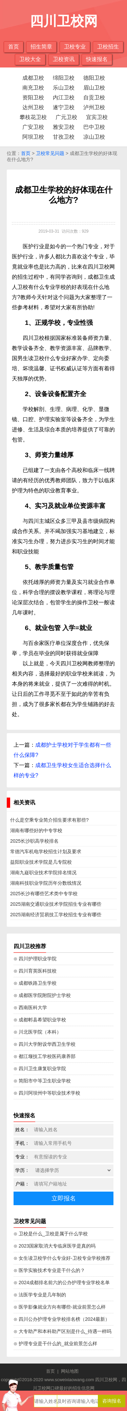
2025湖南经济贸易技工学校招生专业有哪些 (55, 914)
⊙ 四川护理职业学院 (35, 958)
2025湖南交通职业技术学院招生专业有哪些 (55, 904)
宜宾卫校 (97, 117)
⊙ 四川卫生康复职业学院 (40, 1068)
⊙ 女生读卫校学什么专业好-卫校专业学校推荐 (62, 1258)
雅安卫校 (64, 127)
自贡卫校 (94, 97)
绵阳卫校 (64, 78)
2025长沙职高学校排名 (34, 841)
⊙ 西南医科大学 (30, 1007)
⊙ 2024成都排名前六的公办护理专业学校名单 (62, 1282)
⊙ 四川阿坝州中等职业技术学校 (47, 1093)
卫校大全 (30, 59)
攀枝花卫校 (33, 117)
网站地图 (70, 1371)
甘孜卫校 (64, 137)
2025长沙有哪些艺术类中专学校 (44, 893)
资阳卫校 (33, 97)
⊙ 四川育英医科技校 (35, 971)
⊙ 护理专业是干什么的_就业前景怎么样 (55, 1343)
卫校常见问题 (50, 153)
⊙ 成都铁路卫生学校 (35, 983)
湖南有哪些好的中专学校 (36, 830)
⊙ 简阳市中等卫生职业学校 (42, 1080)
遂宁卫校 (64, 107)
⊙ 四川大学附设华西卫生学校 (45, 1044)
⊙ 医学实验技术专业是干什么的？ (49, 1270)
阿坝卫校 (33, 137)
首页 (13, 47)
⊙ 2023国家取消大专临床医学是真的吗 (55, 1246)
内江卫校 (64, 97)
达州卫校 (33, 107)
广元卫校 (66, 117)
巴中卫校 (94, 127)
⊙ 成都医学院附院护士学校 (42, 995)
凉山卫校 (94, 137)
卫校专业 (75, 47)
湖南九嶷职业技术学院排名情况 (43, 872)
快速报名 (97, 59)
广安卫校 (33, 127)
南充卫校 (33, 88)
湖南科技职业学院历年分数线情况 (45, 883)
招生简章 (41, 47)
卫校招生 (108, 47)
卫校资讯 (64, 59)
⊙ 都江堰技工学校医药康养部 (45, 1056)
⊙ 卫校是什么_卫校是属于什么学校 (51, 1233)
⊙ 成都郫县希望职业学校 (40, 1019)
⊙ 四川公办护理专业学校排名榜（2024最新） (62, 1319)
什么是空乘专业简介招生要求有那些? (49, 820)
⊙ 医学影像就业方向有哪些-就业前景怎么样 (60, 1307)
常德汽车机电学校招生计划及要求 (45, 851)
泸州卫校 (94, 107)
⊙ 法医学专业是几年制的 (40, 1294)
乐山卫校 (64, 88)
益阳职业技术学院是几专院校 (41, 862)
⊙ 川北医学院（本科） (37, 1032)
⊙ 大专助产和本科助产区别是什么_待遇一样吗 (62, 1331)
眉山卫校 (94, 88)
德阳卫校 (94, 78)
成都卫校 (33, 78)
